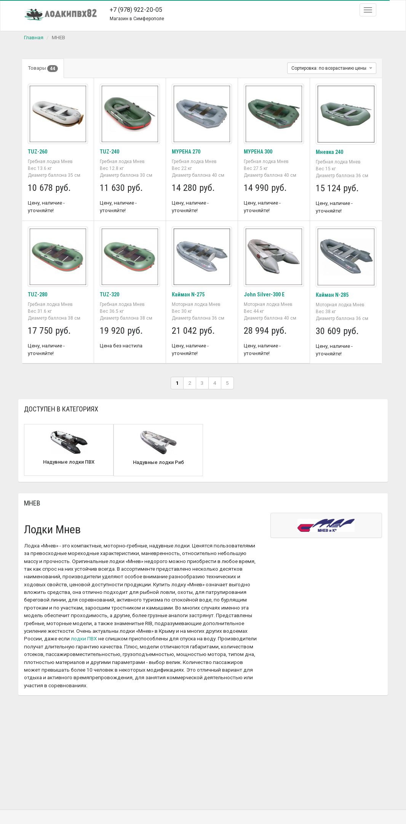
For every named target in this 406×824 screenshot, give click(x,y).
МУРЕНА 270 (186, 152)
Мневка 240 (329, 152)
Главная (33, 37)
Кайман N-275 (188, 294)
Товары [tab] (43, 68)
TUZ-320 (109, 294)
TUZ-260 (37, 152)
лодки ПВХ (84, 638)
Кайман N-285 (332, 295)
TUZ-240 (109, 152)
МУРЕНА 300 (258, 152)
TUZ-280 (37, 294)
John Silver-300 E (264, 294)
